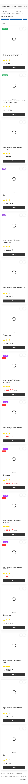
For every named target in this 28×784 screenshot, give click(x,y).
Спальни (8, 6)
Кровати (14, 6)
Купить (14, 67)
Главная (3, 6)
